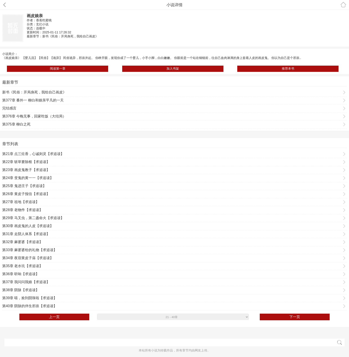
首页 (343, 4)
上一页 (54, 317)
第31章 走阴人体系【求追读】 (26, 234)
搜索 (339, 342)
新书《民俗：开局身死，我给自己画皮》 (70, 36)
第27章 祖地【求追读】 (20, 202)
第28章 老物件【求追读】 (22, 210)
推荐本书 (288, 68)
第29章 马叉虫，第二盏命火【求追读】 (33, 218)
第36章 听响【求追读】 (20, 274)
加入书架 (172, 68)
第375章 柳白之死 (16, 124)
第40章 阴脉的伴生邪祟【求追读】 (29, 306)
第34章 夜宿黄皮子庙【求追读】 (27, 258)
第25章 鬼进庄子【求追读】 (24, 186)
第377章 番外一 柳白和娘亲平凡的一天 (33, 100)
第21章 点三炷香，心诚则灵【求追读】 (33, 154)
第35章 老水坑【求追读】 (22, 266)
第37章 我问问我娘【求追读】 (26, 282)
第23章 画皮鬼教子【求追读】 (26, 170)
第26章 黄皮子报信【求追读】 (26, 194)
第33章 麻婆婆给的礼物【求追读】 (29, 250)
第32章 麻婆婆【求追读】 (22, 242)
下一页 (294, 317)
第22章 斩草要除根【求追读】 (26, 162)
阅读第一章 (57, 68)
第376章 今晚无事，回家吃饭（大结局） (34, 116)
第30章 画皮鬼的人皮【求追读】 (27, 226)
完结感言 (9, 108)
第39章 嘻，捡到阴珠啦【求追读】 (29, 298)
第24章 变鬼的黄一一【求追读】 (27, 178)
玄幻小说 (42, 24)
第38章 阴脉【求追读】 (20, 290)
